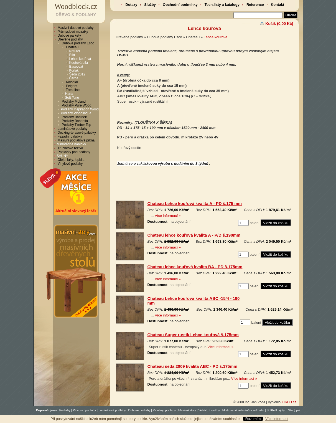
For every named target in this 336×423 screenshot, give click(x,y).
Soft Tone (72, 98)
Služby (150, 4)
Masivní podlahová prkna (76, 140)
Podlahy (64, 410)
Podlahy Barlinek (74, 117)
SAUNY (62, 156)
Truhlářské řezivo (70, 148)
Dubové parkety (69, 35)
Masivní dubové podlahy (75, 28)
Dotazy (132, 4)
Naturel (74, 51)
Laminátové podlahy (72, 129)
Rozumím (253, 419)
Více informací (276, 419)
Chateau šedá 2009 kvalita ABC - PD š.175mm (192, 366)
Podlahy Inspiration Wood (80, 109)
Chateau (72, 47)
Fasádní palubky (69, 136)
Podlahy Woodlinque (76, 113)
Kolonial (71, 82)
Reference (255, 4)
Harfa (69, 94)
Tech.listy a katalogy (222, 4)
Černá (73, 78)
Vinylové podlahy (70, 164)
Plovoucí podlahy (84, 410)
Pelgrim (71, 86)
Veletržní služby (209, 410)
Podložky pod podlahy (73, 152)
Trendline (72, 90)
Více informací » (168, 216)
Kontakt (277, 4)
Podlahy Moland (73, 101)
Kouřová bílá (78, 63)
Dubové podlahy (139, 410)
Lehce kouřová (80, 59)
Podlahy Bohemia (74, 121)
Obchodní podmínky (180, 4)
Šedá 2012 (77, 74)
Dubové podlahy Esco (77, 43)
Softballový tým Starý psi (283, 410)
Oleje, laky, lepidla (71, 160)
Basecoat (76, 67)
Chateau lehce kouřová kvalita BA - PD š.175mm (195, 266)
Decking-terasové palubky (76, 133)
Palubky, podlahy (164, 410)
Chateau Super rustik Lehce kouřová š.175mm (193, 334)
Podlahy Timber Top (76, 125)
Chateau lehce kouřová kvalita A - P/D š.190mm (194, 235)
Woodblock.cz (75, 6)
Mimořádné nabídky (71, 144)
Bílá (72, 55)
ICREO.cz (288, 402)
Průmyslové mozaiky (72, 32)
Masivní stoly (187, 410)
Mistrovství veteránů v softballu (243, 410)
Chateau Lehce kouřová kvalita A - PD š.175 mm (194, 203)
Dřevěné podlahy (70, 39)
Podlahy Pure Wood (76, 105)
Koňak (74, 70)
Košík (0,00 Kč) (279, 23)
